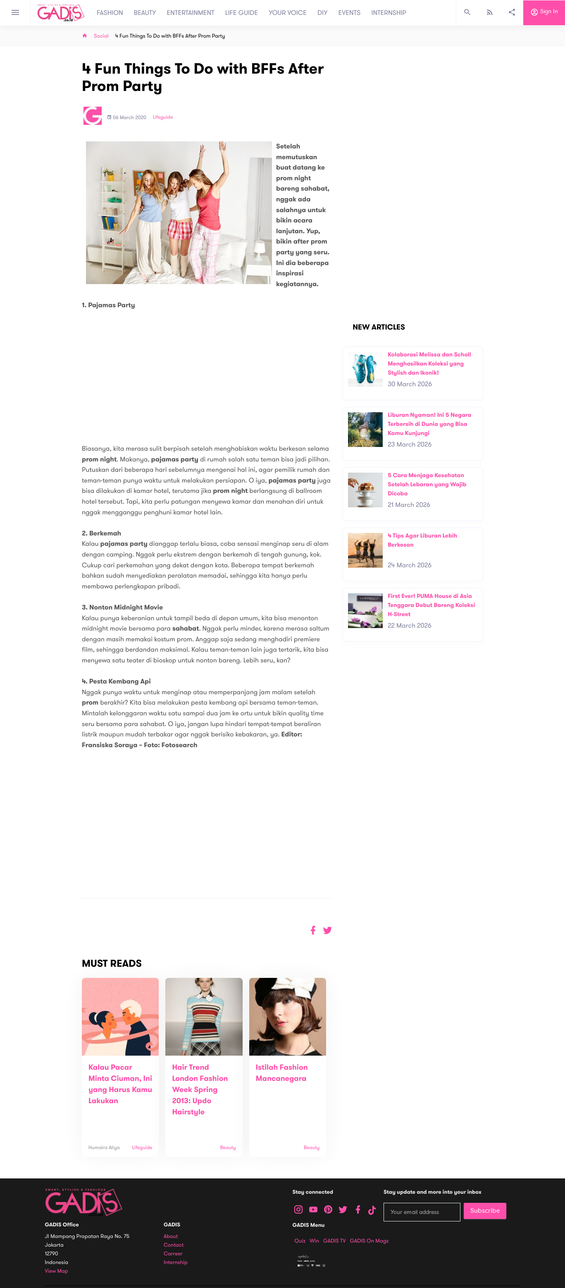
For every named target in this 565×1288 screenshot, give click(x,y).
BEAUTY (145, 12)
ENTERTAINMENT (191, 12)
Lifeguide (163, 117)
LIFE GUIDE (241, 12)
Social (101, 36)
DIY (322, 12)
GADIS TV (334, 1241)
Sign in (544, 13)
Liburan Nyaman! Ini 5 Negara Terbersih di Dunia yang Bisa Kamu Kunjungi (429, 424)
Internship (176, 1262)
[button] (327, 930)
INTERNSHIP (388, 12)
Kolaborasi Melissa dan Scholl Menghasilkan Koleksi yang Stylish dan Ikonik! (429, 363)
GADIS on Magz (369, 1241)
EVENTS (350, 12)
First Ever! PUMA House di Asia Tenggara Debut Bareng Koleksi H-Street (431, 605)
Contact (174, 1245)
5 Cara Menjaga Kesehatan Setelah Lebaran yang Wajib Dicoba (427, 484)
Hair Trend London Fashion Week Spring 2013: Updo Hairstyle (200, 1090)
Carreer (173, 1254)
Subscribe (485, 1210)
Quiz (300, 1241)
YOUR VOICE (288, 12)
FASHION (110, 12)
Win (314, 1241)
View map (56, 1271)
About (171, 1236)
